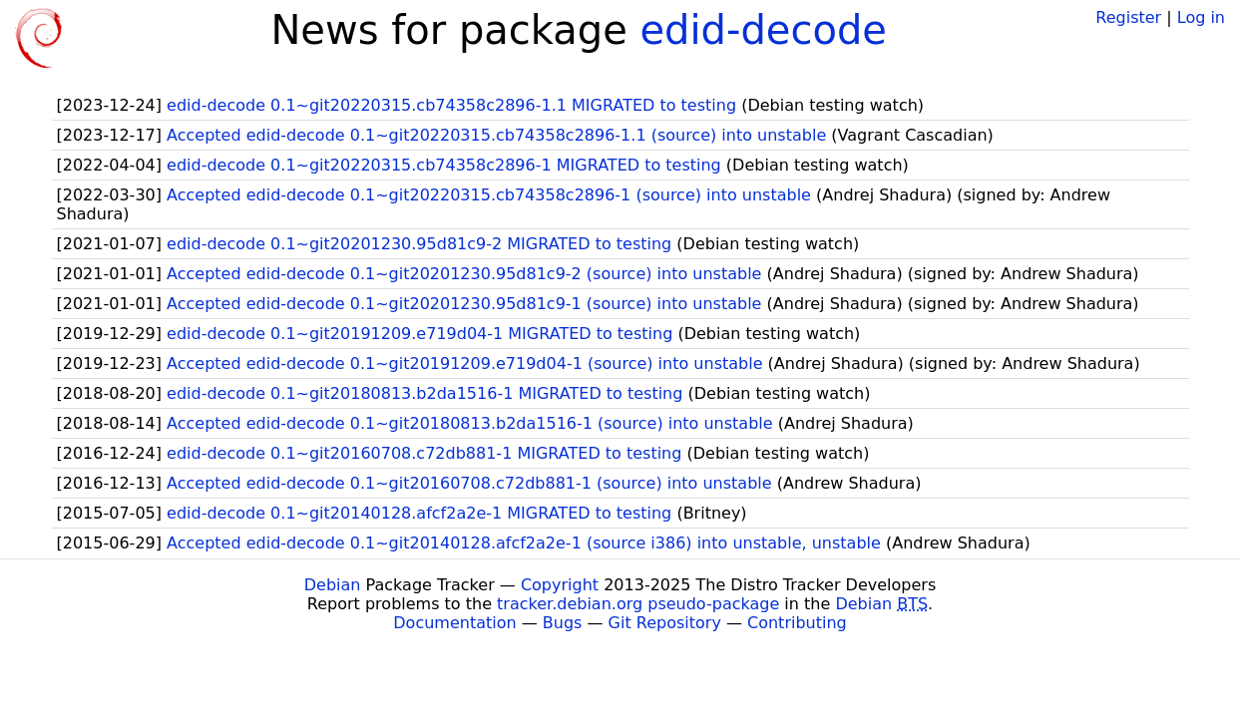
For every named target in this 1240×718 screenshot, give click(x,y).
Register (1128, 17)
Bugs (563, 622)
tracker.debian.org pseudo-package (638, 603)
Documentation (454, 622)
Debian (332, 584)
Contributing (797, 622)
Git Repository (665, 622)
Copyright (560, 584)
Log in (1201, 17)
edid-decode (763, 30)
